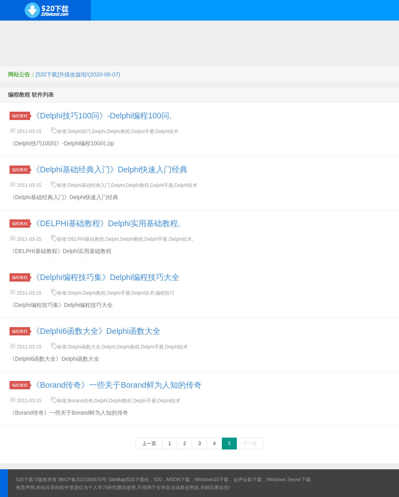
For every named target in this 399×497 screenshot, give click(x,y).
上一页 (149, 443)
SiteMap (117, 479)
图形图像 (343, 31)
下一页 (250, 443)
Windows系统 (25, 31)
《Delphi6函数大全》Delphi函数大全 (96, 331)
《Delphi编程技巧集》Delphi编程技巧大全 (106, 277)
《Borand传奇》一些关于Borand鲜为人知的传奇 (117, 385)
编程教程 (21, 116)
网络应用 (189, 31)
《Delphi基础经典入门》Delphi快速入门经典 (109, 169)
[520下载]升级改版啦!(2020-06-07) (78, 74)
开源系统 (69, 31)
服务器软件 (148, 31)
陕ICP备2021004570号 (83, 479)
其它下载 (19, 51)
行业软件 (304, 31)
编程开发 (107, 31)
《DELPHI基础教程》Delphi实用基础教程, (106, 223)
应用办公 (266, 31)
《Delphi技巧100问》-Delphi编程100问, (101, 115)
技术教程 (228, 31)
